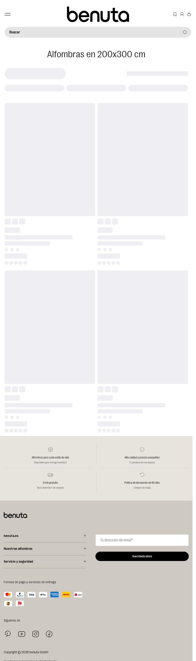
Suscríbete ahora (142, 556)
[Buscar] (98, 32)
